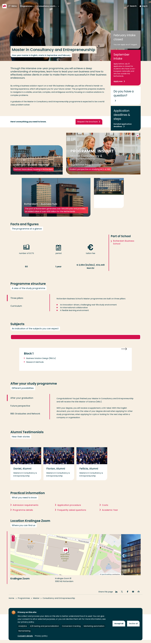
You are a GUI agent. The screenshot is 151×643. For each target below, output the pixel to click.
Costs (105, 513)
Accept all (118, 623)
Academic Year (110, 518)
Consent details (25, 636)
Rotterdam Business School (123, 250)
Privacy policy (41, 636)
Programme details (23, 518)
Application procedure (69, 513)
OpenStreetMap (106, 583)
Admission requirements (25, 513)
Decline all (133, 623)
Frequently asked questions (71, 518)
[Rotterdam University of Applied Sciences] (4, 6)
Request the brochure (87, 126)
